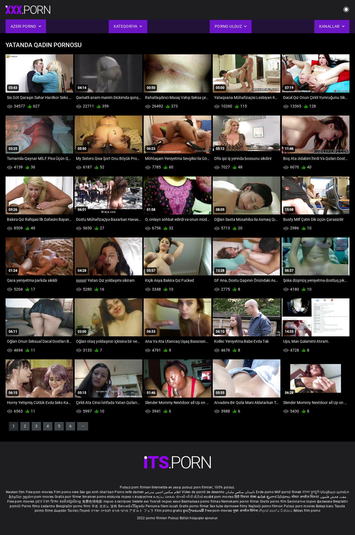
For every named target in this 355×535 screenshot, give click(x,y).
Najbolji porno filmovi (265, 506)
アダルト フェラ (141, 511)
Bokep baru (325, 506)
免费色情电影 (92, 501)
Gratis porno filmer (194, 506)
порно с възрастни (136, 497)
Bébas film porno (306, 511)
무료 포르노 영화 (105, 506)
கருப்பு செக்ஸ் (164, 497)
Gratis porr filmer (68, 497)
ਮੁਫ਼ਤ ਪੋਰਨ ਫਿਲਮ (47, 501)
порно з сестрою (117, 501)
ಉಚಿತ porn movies (219, 497)
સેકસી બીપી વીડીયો (189, 497)
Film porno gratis (169, 511)
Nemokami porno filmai (240, 501)
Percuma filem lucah (162, 506)
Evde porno (265, 492)
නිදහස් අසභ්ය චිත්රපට (276, 511)
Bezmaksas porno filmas (201, 501)
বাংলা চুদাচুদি (311, 492)
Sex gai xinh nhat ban (97, 492)
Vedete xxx (140, 501)
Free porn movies (40, 492)
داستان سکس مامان (240, 492)
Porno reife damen (129, 492)
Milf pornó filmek (288, 492)
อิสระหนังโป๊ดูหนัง (132, 506)
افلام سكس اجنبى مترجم (163, 492)
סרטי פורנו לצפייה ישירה (109, 511)
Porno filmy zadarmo (39, 506)
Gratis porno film (273, 501)
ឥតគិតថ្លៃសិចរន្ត (71, 501)
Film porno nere (66, 492)
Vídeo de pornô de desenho (203, 492)
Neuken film (15, 492)
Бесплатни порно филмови (310, 501)
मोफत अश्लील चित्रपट (305, 497)
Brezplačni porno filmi (74, 506)
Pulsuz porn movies (300, 506)
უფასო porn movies (39, 497)
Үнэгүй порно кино (165, 501)
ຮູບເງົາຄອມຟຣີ (194, 511)
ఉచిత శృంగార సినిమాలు (274, 497)
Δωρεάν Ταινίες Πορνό (72, 511)
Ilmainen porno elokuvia (101, 497)
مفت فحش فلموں (333, 497)
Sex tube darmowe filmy (229, 506)
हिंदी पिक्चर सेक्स (245, 497)
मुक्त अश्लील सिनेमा (246, 511)
